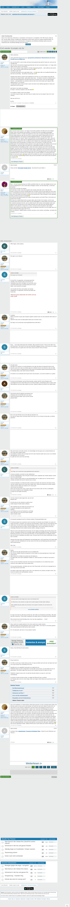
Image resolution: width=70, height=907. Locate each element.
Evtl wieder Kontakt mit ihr (12, 48)
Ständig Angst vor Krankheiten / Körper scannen (20, 849)
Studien (48, 7)
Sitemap (48, 898)
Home (3, 7)
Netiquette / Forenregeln (41, 898)
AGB (35, 898)
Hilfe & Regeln (41, 7)
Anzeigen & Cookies (30, 898)
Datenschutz (23, 898)
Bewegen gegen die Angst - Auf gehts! (17, 865)
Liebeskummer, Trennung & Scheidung (28, 885)
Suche (23, 7)
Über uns (13, 898)
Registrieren (46, 9)
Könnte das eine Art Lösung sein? (15, 879)
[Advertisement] (33, 440)
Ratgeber (29, 7)
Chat (34, 7)
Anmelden (54, 9)
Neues (8, 7)
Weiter (53, 767)
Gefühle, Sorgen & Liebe (14, 885)
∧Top (67, 905)
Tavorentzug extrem (11, 852)
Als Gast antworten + (5, 51)
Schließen (28, 44)
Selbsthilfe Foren (15, 7)
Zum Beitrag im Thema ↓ (17, 161)
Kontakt (9, 898)
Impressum (18, 898)
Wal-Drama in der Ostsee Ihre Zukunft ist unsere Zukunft (22, 869)
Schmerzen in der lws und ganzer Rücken (18, 845)
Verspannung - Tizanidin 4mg (14, 876)
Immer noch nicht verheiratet (14, 856)
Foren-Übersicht (4, 885)
